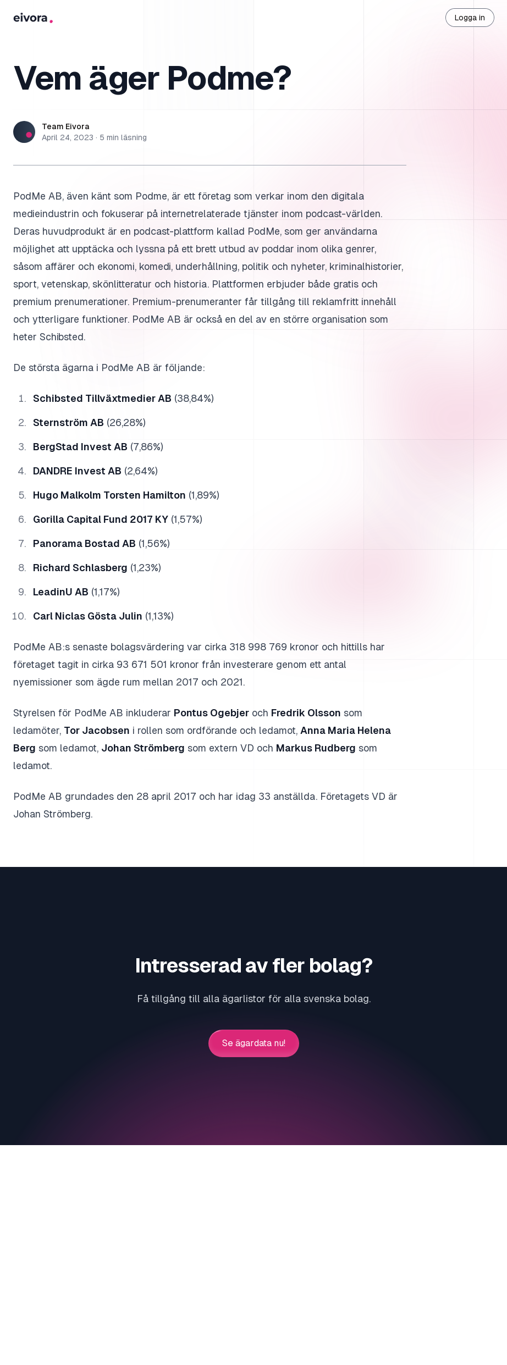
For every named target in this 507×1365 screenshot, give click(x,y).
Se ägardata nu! (254, 1043)
